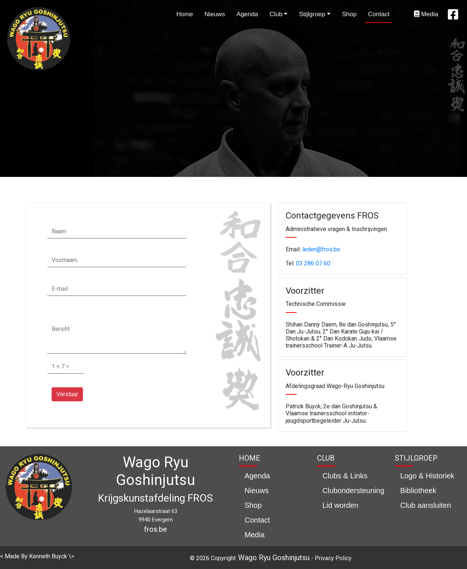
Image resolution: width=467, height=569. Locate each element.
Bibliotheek (418, 490)
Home (184, 14)
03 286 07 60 (313, 263)
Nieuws (215, 14)
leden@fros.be (321, 249)
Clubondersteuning (353, 490)
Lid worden (341, 505)
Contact (379, 14)
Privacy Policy (333, 558)
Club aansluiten (425, 505)
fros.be (155, 529)
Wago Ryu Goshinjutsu (274, 557)
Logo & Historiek (427, 476)
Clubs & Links (345, 476)
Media (426, 14)
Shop (349, 14)
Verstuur (67, 394)
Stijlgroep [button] (312, 14)
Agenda (247, 14)
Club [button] (275, 14)
